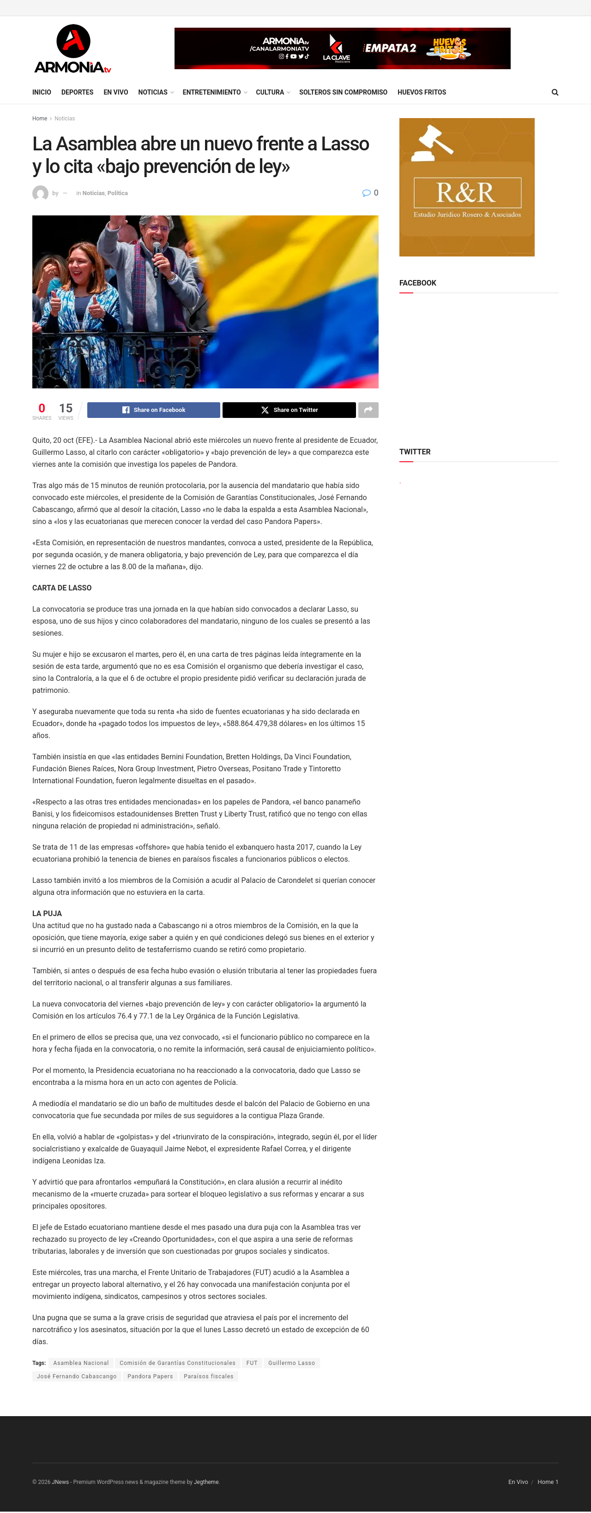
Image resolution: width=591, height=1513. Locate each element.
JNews (60, 1483)
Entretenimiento (212, 92)
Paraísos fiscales (209, 1378)
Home (39, 118)
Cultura (270, 92)
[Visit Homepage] (72, 48)
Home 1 (548, 1483)
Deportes (77, 92)
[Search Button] (555, 92)
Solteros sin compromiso (343, 92)
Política (118, 193)
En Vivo (115, 92)
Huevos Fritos (422, 92)
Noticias (153, 92)
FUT (252, 1364)
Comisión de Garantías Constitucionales (178, 1364)
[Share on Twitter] (289, 411)
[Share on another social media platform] (368, 411)
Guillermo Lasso (291, 1364)
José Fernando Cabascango (77, 1378)
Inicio (41, 92)
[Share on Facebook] (154, 411)
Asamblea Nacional (81, 1364)
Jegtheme (206, 1483)
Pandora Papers (150, 1378)
